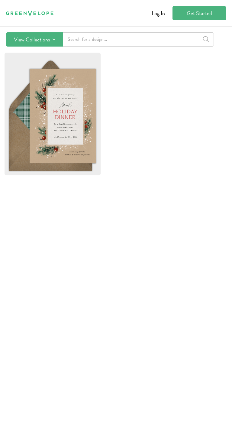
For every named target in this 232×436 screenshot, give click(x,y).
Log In (158, 13)
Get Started (199, 13)
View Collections (34, 39)
